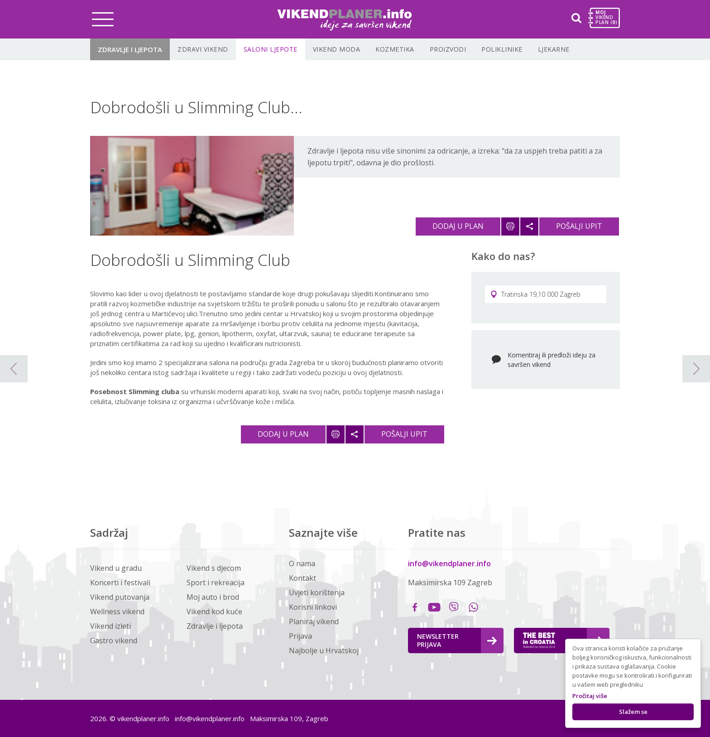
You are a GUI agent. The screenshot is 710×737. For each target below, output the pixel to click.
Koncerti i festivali (120, 583)
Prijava (300, 636)
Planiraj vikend (314, 621)
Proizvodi (448, 49)
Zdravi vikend (203, 49)
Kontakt (302, 578)
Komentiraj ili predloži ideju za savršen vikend (551, 360)
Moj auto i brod (213, 597)
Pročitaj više (589, 696)
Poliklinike (502, 49)
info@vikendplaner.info (449, 563)
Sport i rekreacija (216, 583)
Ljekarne (554, 49)
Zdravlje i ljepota (130, 49)
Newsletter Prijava (457, 640)
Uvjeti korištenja (317, 592)
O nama (302, 563)
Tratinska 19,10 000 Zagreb (535, 294)
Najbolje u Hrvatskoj (324, 650)
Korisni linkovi (313, 607)
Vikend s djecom (214, 568)
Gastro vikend (113, 640)
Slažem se (633, 712)
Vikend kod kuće (214, 612)
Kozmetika (394, 49)
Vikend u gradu (116, 568)
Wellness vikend (117, 612)
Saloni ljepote (270, 49)
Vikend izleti (110, 626)
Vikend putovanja (119, 597)
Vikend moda (336, 49)
